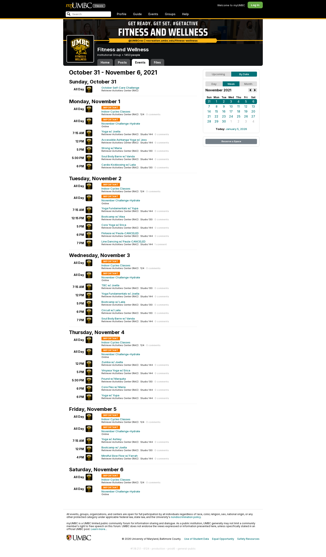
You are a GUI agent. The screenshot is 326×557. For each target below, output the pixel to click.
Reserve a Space (231, 141)
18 (238, 111)
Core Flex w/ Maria (113, 387)
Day (213, 84)
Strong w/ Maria (111, 148)
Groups (170, 14)
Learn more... (99, 529)
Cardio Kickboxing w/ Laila (118, 164)
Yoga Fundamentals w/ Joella (120, 293)
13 (253, 106)
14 (209, 111)
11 (238, 106)
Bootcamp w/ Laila (113, 302)
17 (231, 111)
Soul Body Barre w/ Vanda (118, 156)
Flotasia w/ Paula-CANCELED (120, 233)
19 (245, 111)
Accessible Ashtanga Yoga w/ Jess (124, 139)
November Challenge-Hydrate (120, 123)
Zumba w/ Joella (112, 362)
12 (245, 106)
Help (185, 14)
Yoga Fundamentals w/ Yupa (119, 208)
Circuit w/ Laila (111, 310)
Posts (122, 62)
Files (157, 62)
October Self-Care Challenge (120, 87)
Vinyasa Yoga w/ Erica (115, 370)
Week (231, 84)
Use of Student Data (196, 538)
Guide (137, 14)
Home (105, 62)
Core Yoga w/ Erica (113, 224)
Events (153, 14)
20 (253, 111)
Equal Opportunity (223, 538)
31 (209, 101)
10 (231, 106)
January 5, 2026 (236, 129)
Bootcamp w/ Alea (113, 216)
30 (224, 121)
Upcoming (218, 74)
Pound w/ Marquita (113, 378)
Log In (255, 5)
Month (248, 84)
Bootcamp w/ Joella (114, 447)
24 (231, 116)
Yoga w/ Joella (110, 131)
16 (223, 111)
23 (224, 116)
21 (209, 116)
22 (216, 116)
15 (216, 111)
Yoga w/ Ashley (111, 439)
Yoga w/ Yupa (110, 395)
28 (209, 121)
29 (216, 121)
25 (238, 116)
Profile (121, 14)
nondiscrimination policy (186, 517)
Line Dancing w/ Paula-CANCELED (123, 241)
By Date (244, 74)
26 (246, 116)
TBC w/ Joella (110, 285)
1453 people (132, 54)
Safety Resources (248, 538)
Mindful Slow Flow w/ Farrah (119, 455)
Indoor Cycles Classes (115, 111)
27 (253, 116)
